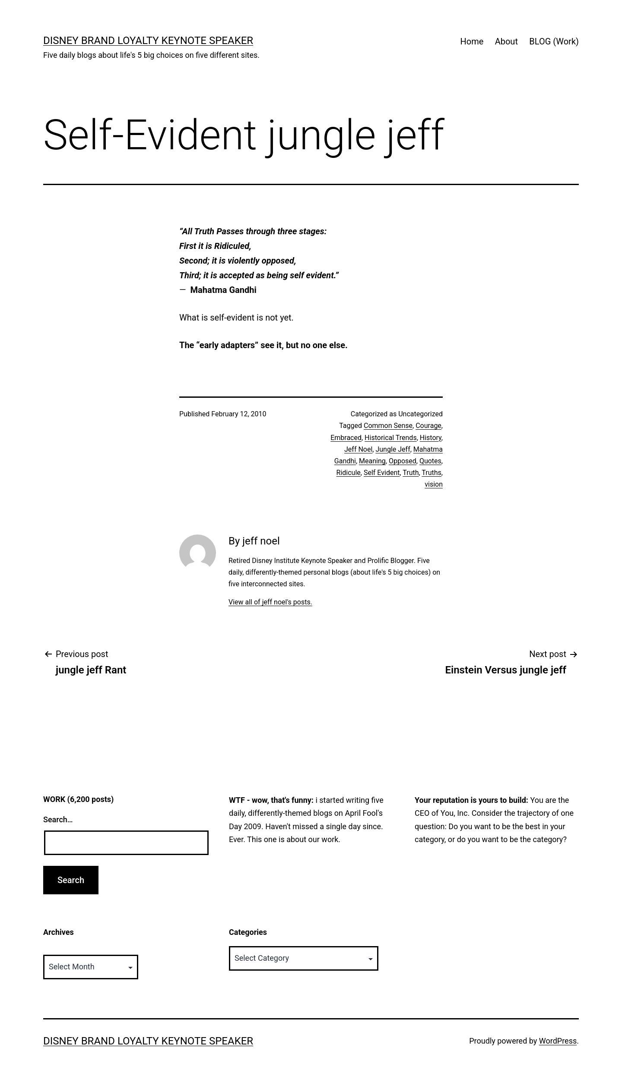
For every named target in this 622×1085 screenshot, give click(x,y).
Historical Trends (391, 438)
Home (471, 41)
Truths (431, 473)
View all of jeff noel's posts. (270, 602)
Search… (58, 819)
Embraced (346, 438)
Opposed (402, 461)
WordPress (558, 1040)
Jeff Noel (358, 449)
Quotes (430, 461)
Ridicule (348, 473)
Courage (428, 425)
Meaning (372, 461)
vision (434, 484)
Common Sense (388, 425)
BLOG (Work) (554, 41)
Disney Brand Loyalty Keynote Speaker (148, 41)
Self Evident (382, 473)
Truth (411, 473)
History (430, 438)
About (506, 41)
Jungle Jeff (392, 449)
